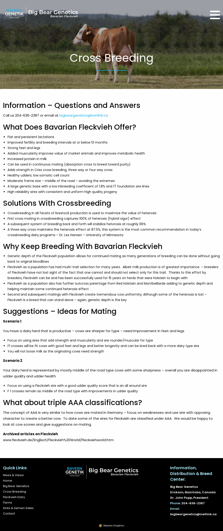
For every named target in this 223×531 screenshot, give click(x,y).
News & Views (13, 475)
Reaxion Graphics (113, 525)
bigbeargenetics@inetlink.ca (83, 115)
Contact (9, 513)
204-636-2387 (193, 503)
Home (7, 480)
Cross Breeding (14, 491)
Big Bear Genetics (16, 486)
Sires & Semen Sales (18, 508)
